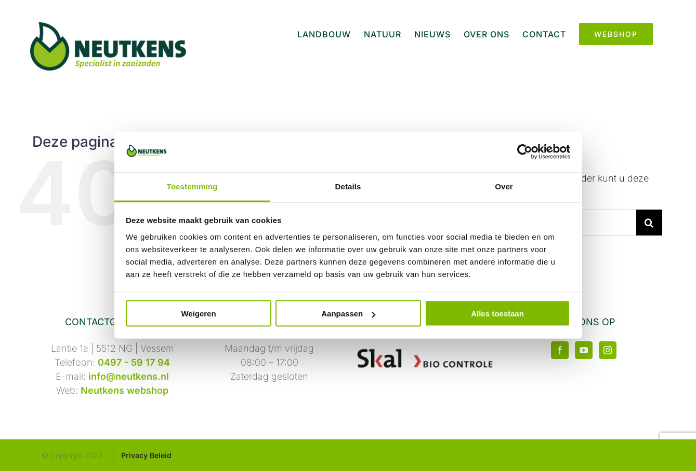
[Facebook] (560, 350)
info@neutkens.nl (128, 376)
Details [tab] (348, 186)
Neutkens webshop (124, 390)
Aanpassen (348, 313)
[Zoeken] (649, 223)
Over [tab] (504, 186)
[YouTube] (584, 350)
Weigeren (198, 313)
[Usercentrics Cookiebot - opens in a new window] (524, 152)
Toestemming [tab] (192, 186)
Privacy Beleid (146, 455)
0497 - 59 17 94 (134, 362)
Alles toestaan (497, 313)
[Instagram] (607, 350)
